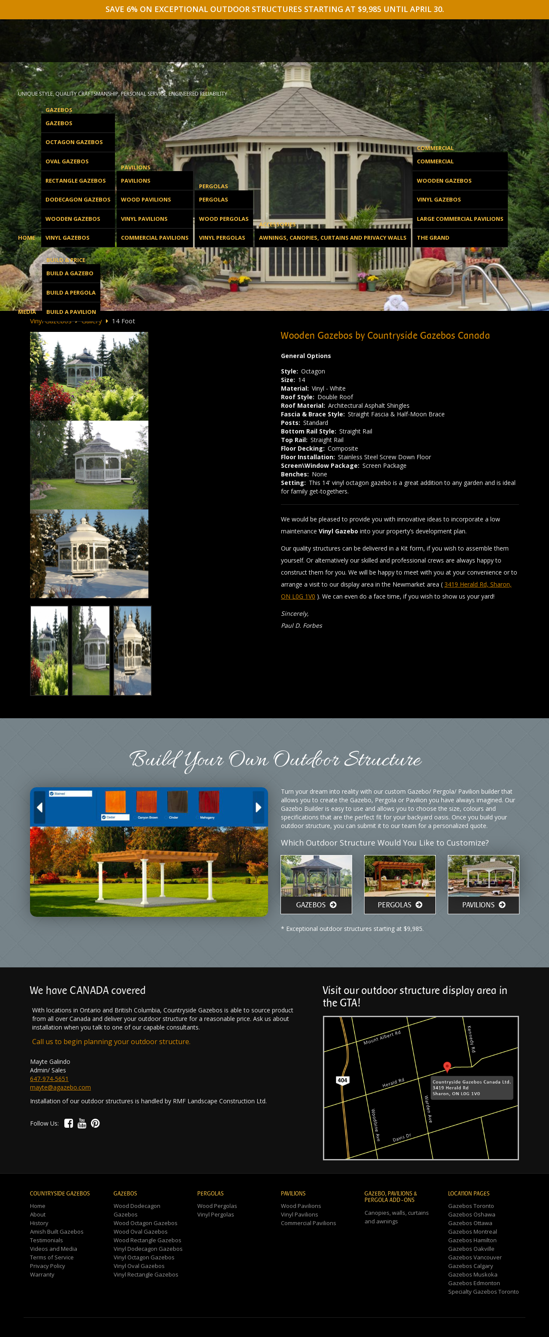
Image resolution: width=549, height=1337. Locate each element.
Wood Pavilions (146, 199)
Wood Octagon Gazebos (146, 1223)
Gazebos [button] (58, 110)
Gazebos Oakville (471, 1249)
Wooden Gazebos (72, 219)
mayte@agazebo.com (60, 1087)
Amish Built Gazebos (57, 1231)
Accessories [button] (277, 224)
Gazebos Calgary (470, 1266)
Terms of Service (52, 1257)
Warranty (42, 1274)
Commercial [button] (435, 148)
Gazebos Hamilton (472, 1240)
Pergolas (213, 199)
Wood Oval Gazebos (141, 1231)
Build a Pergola (71, 292)
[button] (68, 1123)
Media (27, 312)
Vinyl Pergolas (222, 237)
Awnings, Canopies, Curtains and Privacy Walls (333, 237)
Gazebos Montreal (472, 1231)
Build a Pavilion (71, 312)
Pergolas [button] (213, 186)
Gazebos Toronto (471, 1206)
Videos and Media (53, 1249)
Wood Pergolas (224, 219)
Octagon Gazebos (74, 142)
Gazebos (58, 123)
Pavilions (136, 180)
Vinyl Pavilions (144, 219)
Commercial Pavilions (155, 237)
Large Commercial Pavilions (460, 219)
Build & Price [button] (65, 260)
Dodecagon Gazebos (78, 199)
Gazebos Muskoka (473, 1274)
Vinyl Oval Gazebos (139, 1266)
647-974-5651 (49, 1079)
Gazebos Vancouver (475, 1257)
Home (26, 237)
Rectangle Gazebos (75, 180)
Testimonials (46, 1240)
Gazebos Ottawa (470, 1223)
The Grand (433, 237)
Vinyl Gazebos (67, 237)
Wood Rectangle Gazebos (147, 1240)
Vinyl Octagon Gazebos (144, 1257)
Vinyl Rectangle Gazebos (146, 1274)
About (37, 1214)
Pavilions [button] (136, 167)
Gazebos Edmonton (474, 1283)
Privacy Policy (47, 1266)
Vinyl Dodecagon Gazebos (148, 1249)
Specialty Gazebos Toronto (483, 1291)
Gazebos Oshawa (471, 1214)
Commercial (435, 161)
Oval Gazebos (67, 161)
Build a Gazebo (70, 273)
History (39, 1223)
